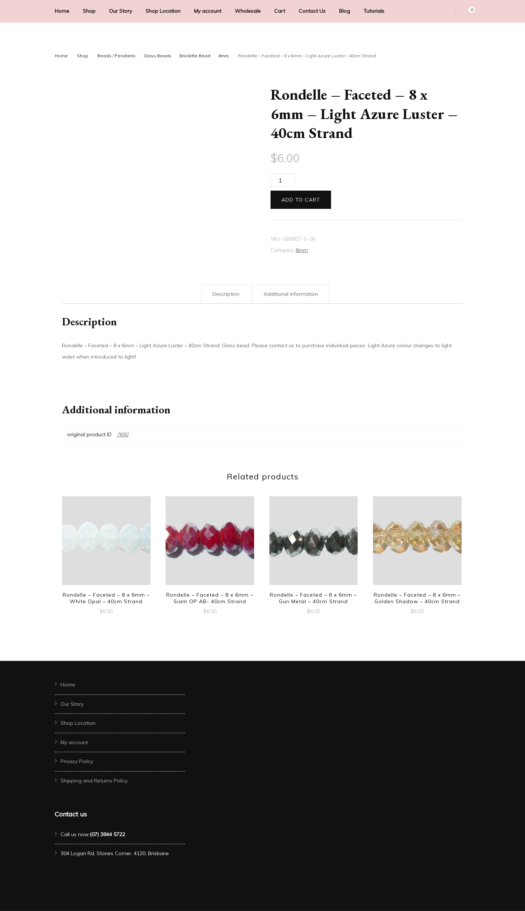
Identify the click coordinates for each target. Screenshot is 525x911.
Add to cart (300, 199)
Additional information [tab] (291, 294)
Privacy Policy (77, 761)
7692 (122, 434)
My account (207, 11)
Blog (344, 11)
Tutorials (373, 11)
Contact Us (312, 11)
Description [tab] (226, 294)
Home (62, 11)
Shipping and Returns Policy (94, 780)
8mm (302, 250)
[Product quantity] (283, 180)
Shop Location (162, 11)
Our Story (120, 11)
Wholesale (248, 11)
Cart (279, 11)
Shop (89, 11)
